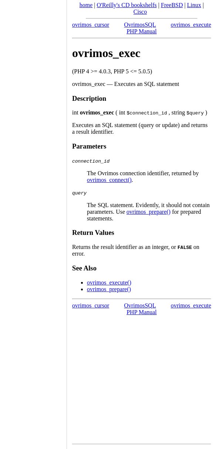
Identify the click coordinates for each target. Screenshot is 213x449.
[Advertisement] (33, 222)
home (86, 5)
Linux (194, 5)
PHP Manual (141, 31)
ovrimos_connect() (109, 180)
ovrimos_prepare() (148, 212)
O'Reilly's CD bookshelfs (127, 5)
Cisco (140, 12)
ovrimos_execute (191, 24)
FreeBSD (172, 5)
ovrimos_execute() (109, 282)
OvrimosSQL (140, 24)
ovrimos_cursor (90, 24)
